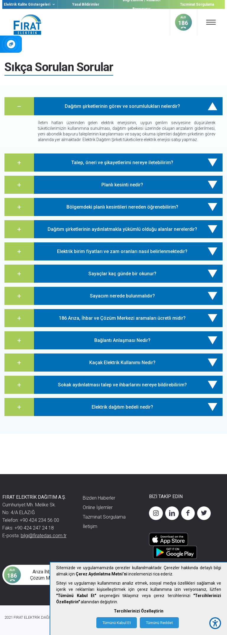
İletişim (90, 526)
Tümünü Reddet (159, 622)
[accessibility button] (215, 623)
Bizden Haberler (99, 498)
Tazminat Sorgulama (197, 4)
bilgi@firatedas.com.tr (44, 535)
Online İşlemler (98, 507)
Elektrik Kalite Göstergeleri (30, 4)
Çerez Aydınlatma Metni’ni (101, 574)
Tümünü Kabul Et (116, 622)
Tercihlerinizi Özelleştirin (138, 611)
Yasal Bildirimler (85, 4)
